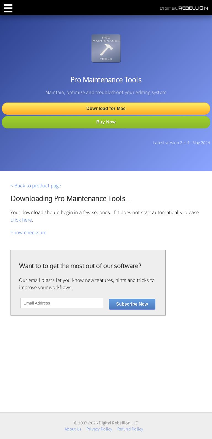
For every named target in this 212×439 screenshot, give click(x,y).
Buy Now (106, 122)
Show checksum (28, 232)
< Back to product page (35, 185)
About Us (73, 429)
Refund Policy (130, 429)
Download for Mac (106, 108)
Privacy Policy (99, 429)
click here (21, 219)
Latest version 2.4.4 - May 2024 (181, 142)
